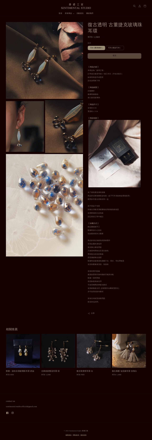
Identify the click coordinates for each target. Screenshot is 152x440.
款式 (89, 43)
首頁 (60, 13)
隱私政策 (76, 435)
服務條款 (69, 435)
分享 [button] (91, 313)
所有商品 (68, 13)
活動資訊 (80, 13)
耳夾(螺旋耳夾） (114, 47)
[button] (134, 6)
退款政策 (84, 435)
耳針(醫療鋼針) (96, 47)
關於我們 (89, 13)
